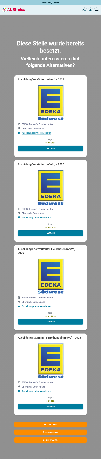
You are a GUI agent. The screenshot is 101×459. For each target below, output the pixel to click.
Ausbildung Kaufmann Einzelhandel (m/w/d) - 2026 (49, 337)
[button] (96, 9)
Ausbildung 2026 (50, 2)
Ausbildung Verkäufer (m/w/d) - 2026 (41, 79)
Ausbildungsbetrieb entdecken (36, 133)
